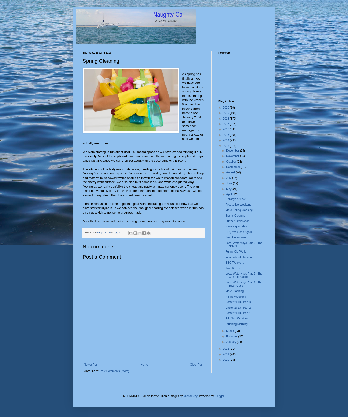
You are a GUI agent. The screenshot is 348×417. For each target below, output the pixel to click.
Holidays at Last (235, 199)
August (231, 172)
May (229, 189)
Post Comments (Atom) (114, 371)
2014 (226, 140)
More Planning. (235, 291)
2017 (226, 124)
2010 (226, 359)
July (229, 178)
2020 (226, 107)
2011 (226, 354)
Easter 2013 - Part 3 (238, 302)
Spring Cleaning (235, 215)
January (231, 342)
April (229, 194)
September (233, 167)
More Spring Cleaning (239, 210)
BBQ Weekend (235, 262)
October (231, 161)
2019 (226, 113)
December (233, 150)
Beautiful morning (236, 237)
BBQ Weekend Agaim (239, 232)
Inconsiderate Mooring (239, 257)
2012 (226, 348)
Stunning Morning (237, 324)
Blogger (219, 396)
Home (144, 364)
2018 (226, 118)
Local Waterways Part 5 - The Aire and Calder (244, 275)
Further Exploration (237, 221)
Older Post (196, 364)
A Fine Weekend (236, 296)
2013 (226, 146)
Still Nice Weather (237, 318)
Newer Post (91, 364)
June (229, 183)
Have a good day (236, 226)
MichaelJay (190, 396)
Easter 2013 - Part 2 (238, 307)
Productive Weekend (239, 204)
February (232, 336)
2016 (226, 129)
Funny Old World (236, 251)
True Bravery (234, 268)
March (230, 331)
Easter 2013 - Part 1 (238, 313)
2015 (226, 135)
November (233, 156)
